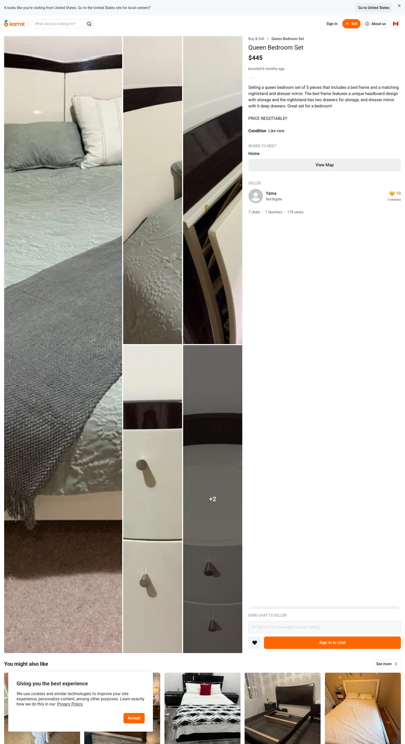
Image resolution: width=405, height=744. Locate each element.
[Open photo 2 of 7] (152, 190)
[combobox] (58, 23)
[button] (387, 664)
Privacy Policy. (70, 704)
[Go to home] (14, 24)
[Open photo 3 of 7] (212, 190)
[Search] (89, 23)
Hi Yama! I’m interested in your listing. (324, 627)
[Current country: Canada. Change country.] (396, 24)
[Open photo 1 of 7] (63, 344)
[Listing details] (324, 322)
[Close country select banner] (399, 5)
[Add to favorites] (254, 643)
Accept (134, 718)
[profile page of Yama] (255, 196)
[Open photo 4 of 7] (152, 499)
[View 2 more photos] (212, 499)
